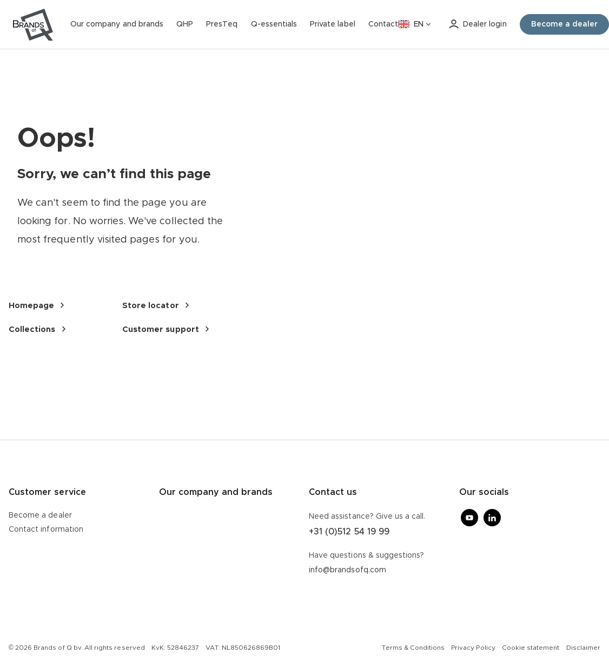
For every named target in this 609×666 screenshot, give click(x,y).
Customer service (47, 492)
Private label (332, 24)
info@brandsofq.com (347, 570)
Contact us (333, 492)
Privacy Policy (473, 647)
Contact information (46, 529)
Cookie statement (531, 647)
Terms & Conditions (413, 647)
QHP (184, 24)
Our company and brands (116, 24)
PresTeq (221, 24)
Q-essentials (274, 24)
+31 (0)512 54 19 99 (349, 531)
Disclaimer (583, 647)
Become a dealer (40, 515)
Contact (383, 24)
